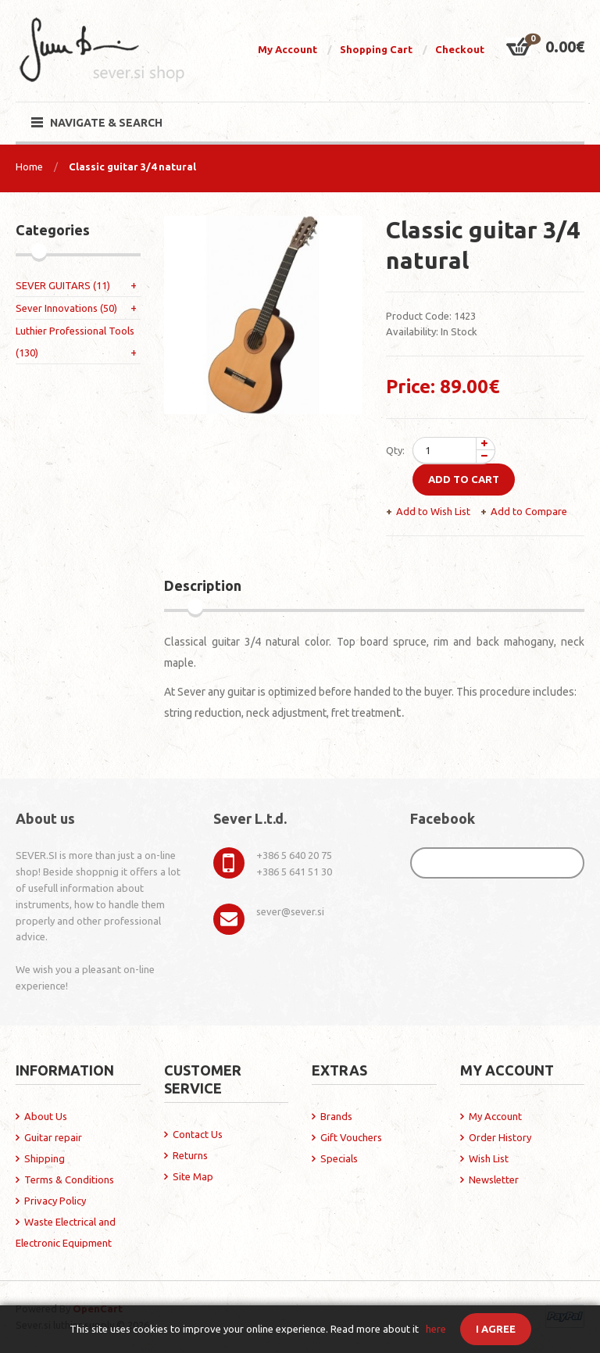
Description (202, 585)
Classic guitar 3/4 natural (132, 166)
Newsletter (494, 1179)
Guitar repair (53, 1137)
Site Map (193, 1176)
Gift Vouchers (351, 1137)
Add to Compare (529, 511)
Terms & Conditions (69, 1179)
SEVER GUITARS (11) (63, 285)
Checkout (459, 49)
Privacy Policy (55, 1200)
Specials (339, 1158)
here (436, 1328)
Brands (336, 1116)
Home (29, 166)
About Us (45, 1116)
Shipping (44, 1158)
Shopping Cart (376, 49)
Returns (190, 1155)
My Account (287, 49)
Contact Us (198, 1134)
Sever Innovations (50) (66, 307)
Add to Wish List (433, 511)
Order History (500, 1137)
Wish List (489, 1158)
